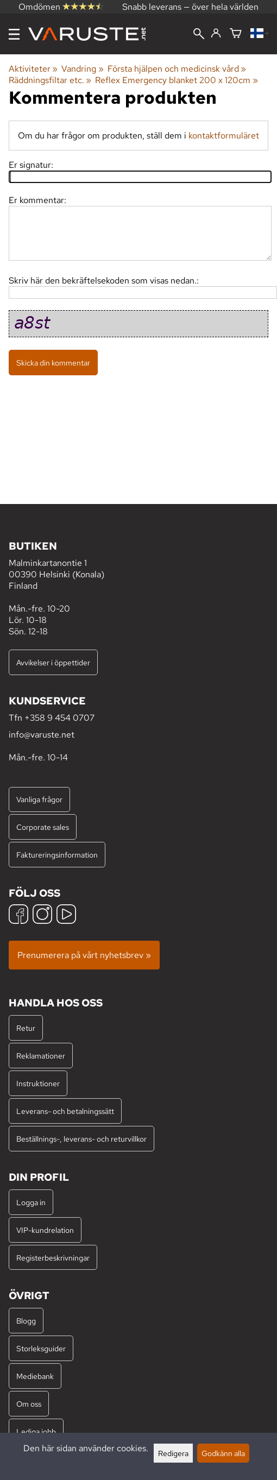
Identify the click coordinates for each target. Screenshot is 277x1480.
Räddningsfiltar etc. (50, 80)
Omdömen (60, 6)
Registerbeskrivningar (53, 1257)
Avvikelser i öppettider (53, 662)
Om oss (28, 1404)
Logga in (31, 1202)
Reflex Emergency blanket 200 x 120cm (176, 80)
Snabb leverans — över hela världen (190, 6)
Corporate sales (42, 827)
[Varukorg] (236, 34)
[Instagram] (42, 915)
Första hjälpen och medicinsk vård (177, 68)
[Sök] (198, 34)
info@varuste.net (41, 734)
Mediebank (35, 1376)
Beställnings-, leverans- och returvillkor (81, 1138)
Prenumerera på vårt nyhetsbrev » (84, 955)
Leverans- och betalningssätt (65, 1111)
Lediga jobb (36, 1431)
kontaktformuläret (223, 135)
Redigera (173, 1453)
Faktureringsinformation (57, 854)
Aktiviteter (33, 68)
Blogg (26, 1320)
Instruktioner (38, 1083)
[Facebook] (18, 915)
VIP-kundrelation (45, 1230)
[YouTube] (66, 915)
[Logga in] (216, 33)
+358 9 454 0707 (59, 717)
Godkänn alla (223, 1453)
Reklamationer (40, 1055)
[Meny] (14, 34)
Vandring (82, 68)
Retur (25, 1028)
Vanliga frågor (39, 799)
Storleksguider (41, 1348)
